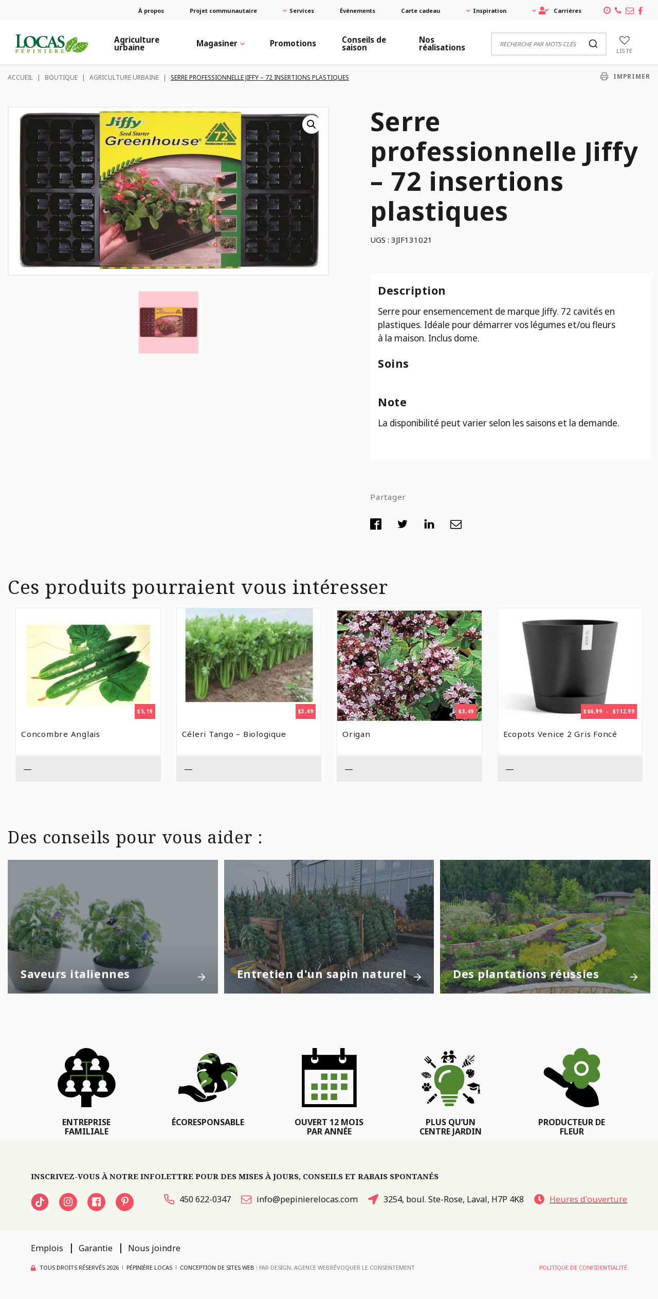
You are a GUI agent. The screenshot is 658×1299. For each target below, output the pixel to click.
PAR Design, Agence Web (294, 1267)
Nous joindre (154, 1248)
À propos (151, 10)
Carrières (560, 10)
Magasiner (216, 43)
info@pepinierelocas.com (299, 1199)
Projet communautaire (223, 10)
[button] (311, 124)
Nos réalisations (442, 43)
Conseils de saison (364, 43)
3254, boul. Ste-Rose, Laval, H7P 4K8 (446, 1199)
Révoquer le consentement (372, 1267)
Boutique (61, 77)
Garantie (96, 1248)
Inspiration (489, 10)
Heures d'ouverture (580, 1199)
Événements (357, 10)
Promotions (293, 43)
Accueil (20, 77)
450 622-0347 (197, 1199)
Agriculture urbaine (136, 43)
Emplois (47, 1248)
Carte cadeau (421, 10)
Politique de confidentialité (583, 1267)
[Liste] (624, 43)
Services (301, 10)
